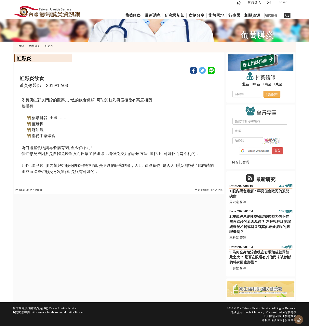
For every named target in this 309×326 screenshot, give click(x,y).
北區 (245, 84)
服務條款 (290, 320)
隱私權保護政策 (272, 320)
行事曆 (234, 15)
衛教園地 (216, 15)
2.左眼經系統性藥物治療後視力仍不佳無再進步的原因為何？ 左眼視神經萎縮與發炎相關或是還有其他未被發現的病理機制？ (260, 224)
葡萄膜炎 (133, 15)
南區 (267, 84)
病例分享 (196, 15)
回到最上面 (298, 319)
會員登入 (254, 2)
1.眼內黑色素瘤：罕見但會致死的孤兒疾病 (259, 193)
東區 (279, 84)
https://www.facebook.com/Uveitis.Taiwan (57, 312)
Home (20, 46)
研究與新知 (174, 15)
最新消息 (153, 15)
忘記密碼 (240, 162)
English (282, 2)
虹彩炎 (49, 46)
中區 (256, 84)
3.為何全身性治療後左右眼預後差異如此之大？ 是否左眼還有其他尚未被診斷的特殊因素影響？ (260, 257)
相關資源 (252, 15)
